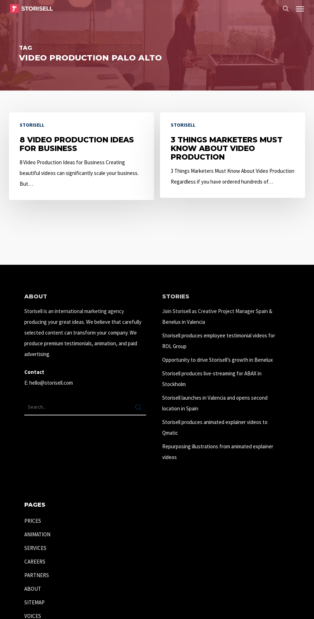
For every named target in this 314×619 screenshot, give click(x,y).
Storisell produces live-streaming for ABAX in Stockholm (211, 379)
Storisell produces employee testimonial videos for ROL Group (218, 341)
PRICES (32, 520)
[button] (300, 8)
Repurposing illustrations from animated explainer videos (217, 451)
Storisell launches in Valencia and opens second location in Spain (215, 403)
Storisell (32, 125)
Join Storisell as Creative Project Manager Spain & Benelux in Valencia (217, 316)
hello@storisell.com (51, 382)
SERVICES (35, 548)
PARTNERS (36, 575)
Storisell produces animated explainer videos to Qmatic (215, 427)
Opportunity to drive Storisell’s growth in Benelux (217, 359)
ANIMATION (37, 534)
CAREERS (34, 561)
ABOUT (32, 588)
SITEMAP (34, 602)
